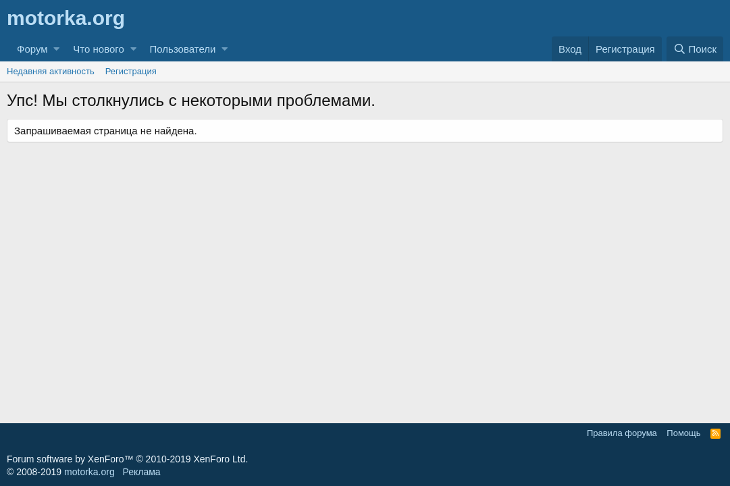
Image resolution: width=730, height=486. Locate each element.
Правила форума (622, 433)
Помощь (683, 433)
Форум (32, 49)
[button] (56, 48)
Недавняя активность (51, 71)
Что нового (98, 49)
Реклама (141, 471)
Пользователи (183, 49)
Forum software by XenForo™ (127, 459)
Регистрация (131, 71)
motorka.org (89, 471)
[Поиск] (695, 48)
